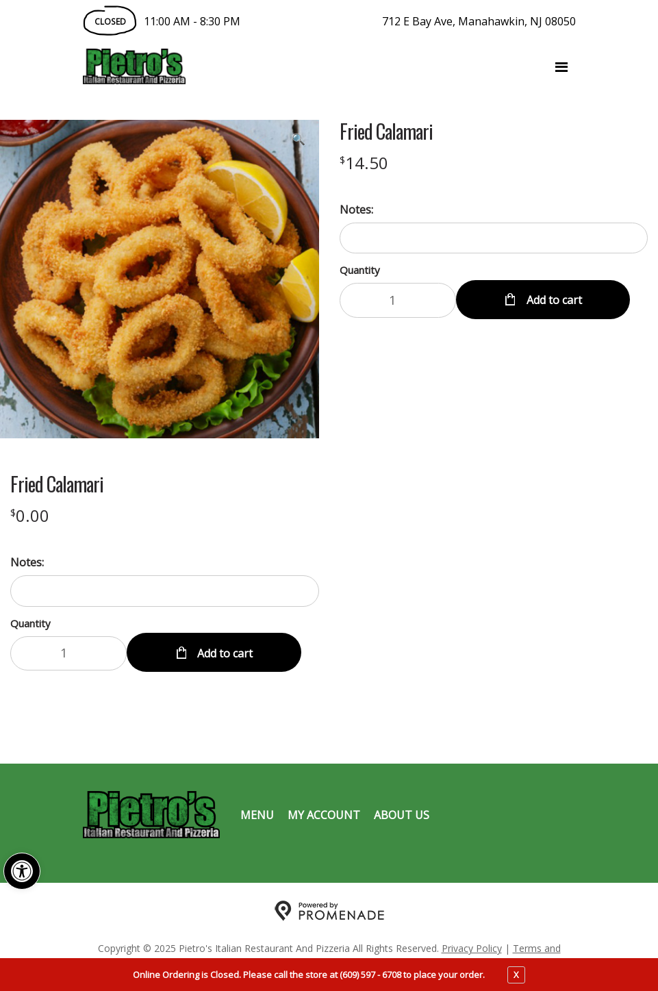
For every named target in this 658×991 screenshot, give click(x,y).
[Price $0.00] (29, 515)
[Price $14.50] (364, 162)
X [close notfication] (516, 974)
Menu (257, 815)
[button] (21, 871)
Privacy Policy (472, 948)
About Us (401, 815)
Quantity (360, 270)
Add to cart (553, 300)
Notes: (356, 209)
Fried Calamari (386, 131)
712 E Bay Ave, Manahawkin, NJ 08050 (479, 21)
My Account (324, 815)
